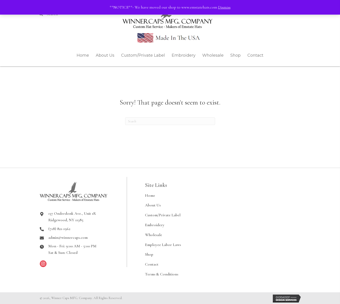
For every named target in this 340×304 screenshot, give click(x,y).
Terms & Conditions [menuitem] (161, 274)
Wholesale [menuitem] (153, 234)
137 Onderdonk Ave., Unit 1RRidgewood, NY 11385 (72, 216)
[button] (43, 263)
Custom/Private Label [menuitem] (162, 214)
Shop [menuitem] (149, 254)
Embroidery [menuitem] (154, 224)
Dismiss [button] (224, 7)
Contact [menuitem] (151, 264)
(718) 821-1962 (59, 228)
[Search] (170, 121)
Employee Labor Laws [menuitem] (163, 244)
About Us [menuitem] (153, 205)
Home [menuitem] (150, 195)
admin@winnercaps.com (68, 237)
